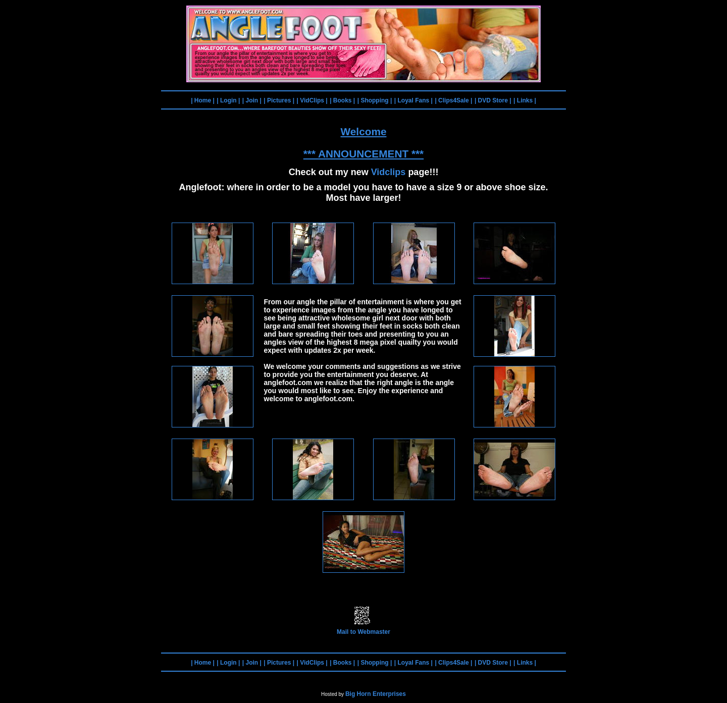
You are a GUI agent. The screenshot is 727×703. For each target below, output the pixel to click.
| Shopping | (374, 100)
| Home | (203, 100)
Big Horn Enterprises (375, 693)
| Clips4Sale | (453, 100)
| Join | (252, 100)
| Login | (228, 100)
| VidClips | (312, 100)
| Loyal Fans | (413, 100)
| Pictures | (279, 100)
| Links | (524, 100)
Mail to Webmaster (363, 629)
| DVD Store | (493, 100)
